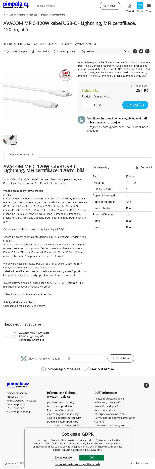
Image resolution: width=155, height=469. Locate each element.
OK (92, 457)
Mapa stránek (144, 463)
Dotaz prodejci (68, 51)
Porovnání (43, 51)
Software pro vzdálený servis (111, 425)
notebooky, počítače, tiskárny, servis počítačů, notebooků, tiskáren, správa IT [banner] (18, 5)
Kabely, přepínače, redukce (23, 14)
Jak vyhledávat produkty (60, 402)
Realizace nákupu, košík (60, 410)
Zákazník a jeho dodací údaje (63, 414)
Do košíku (135, 105)
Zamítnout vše (63, 457)
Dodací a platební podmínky (62, 421)
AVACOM (91, 43)
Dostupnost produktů (59, 406)
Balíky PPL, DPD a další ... (108, 402)
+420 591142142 (102, 369)
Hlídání (90, 51)
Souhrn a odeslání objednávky (64, 417)
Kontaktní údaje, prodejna (109, 398)
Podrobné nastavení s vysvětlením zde (77, 464)
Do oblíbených (19, 51)
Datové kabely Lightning (53, 14)
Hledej (111, 5)
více (144, 75)
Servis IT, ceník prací (106, 406)
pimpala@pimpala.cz (64, 369)
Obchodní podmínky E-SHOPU (64, 425)
